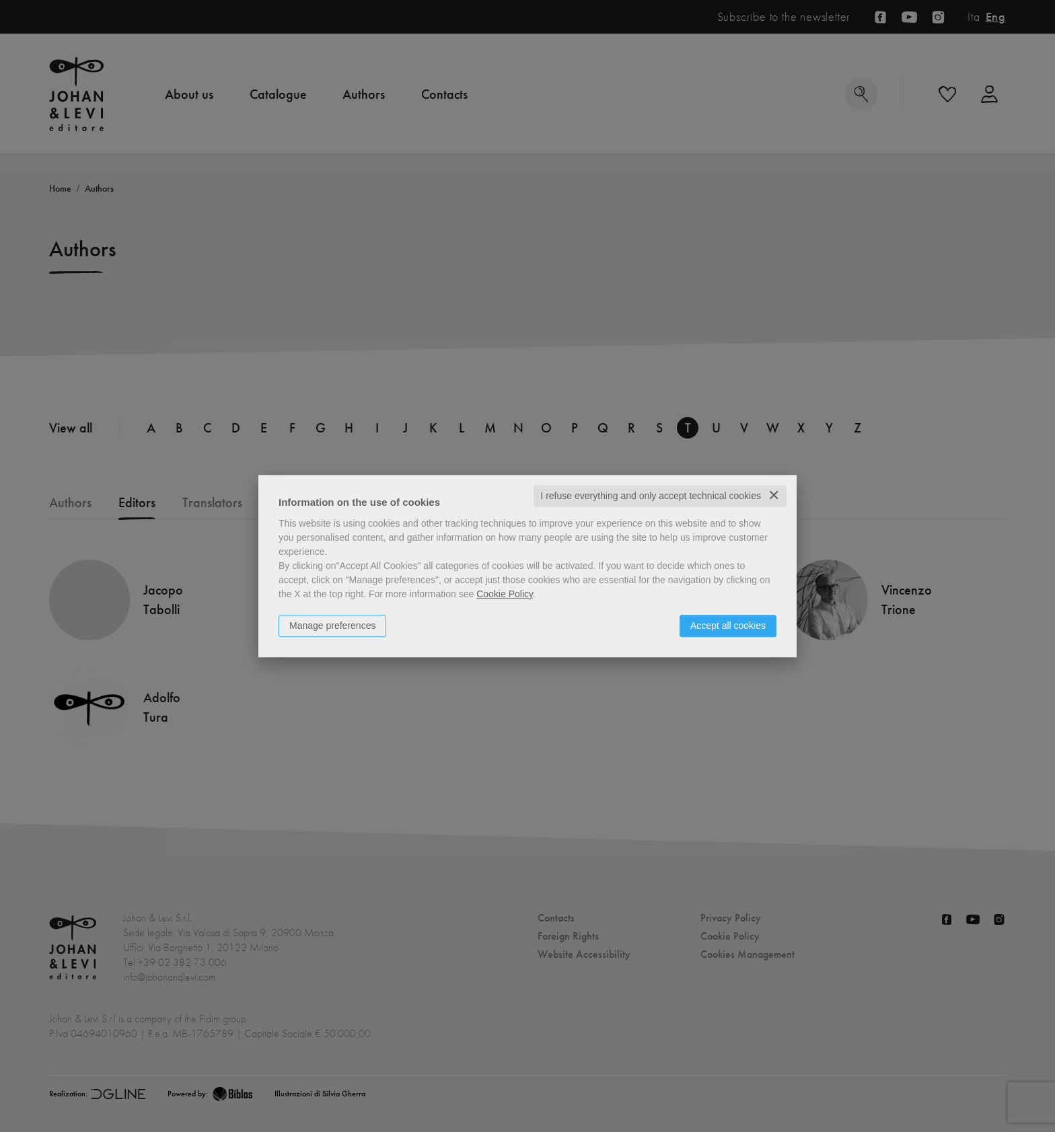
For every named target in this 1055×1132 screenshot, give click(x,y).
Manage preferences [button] (332, 625)
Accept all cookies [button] (728, 625)
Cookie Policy (504, 594)
